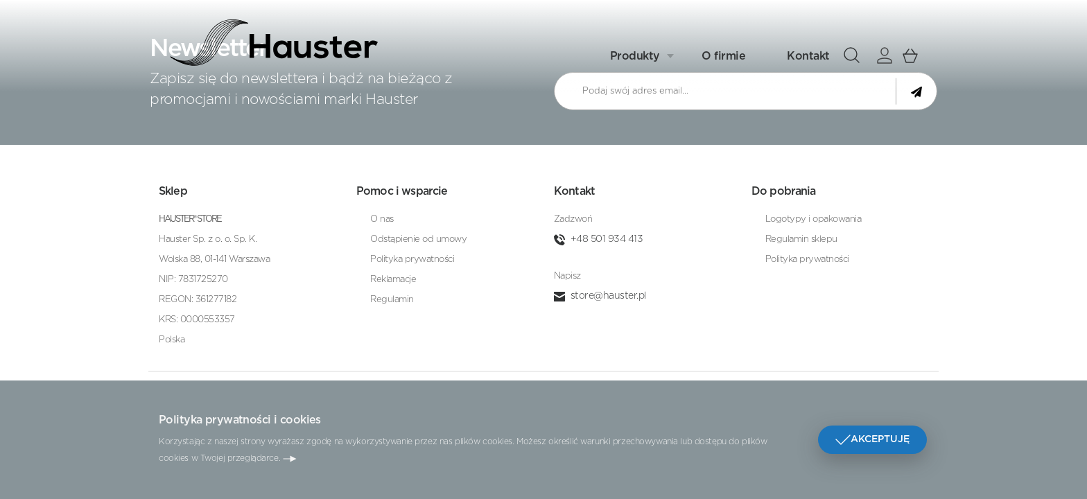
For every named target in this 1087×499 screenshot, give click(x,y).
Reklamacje (393, 279)
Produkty (635, 54)
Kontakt (808, 54)
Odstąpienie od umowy (418, 239)
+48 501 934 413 (607, 239)
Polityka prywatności (412, 259)
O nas (382, 219)
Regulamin (392, 299)
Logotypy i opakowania (813, 219)
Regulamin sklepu (801, 239)
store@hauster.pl (608, 296)
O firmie (723, 54)
